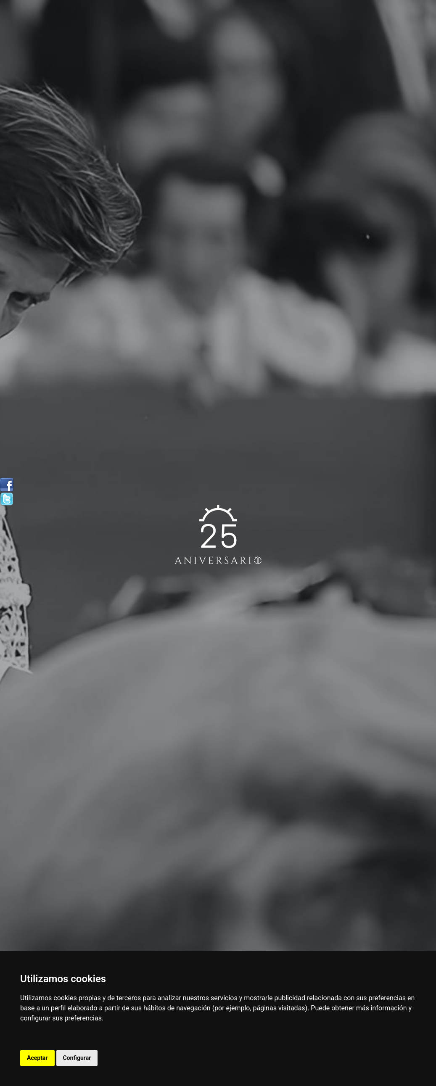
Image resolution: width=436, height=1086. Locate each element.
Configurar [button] (77, 1057)
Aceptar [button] (37, 1057)
